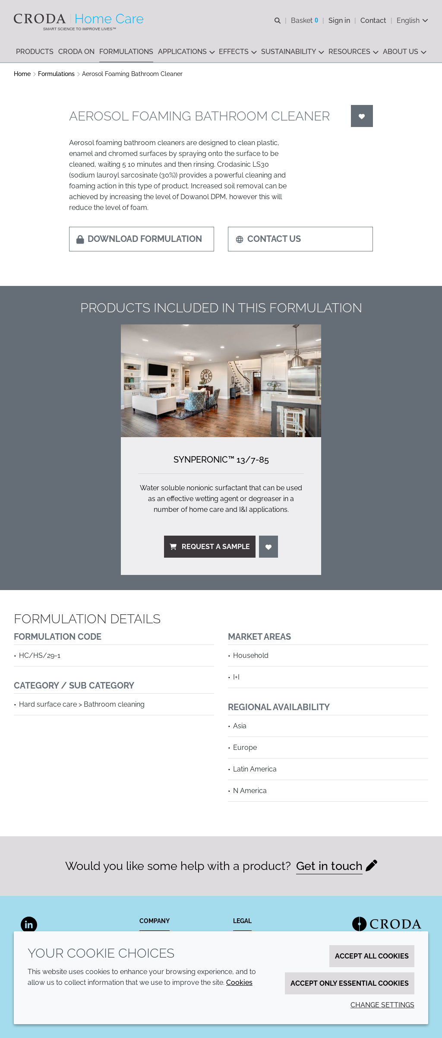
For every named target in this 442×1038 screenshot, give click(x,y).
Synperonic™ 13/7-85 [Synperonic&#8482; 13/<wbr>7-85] (221, 459)
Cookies (239, 982)
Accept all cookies (372, 956)
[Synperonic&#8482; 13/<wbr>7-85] (221, 380)
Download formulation (139, 239)
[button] (35, 52)
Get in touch (329, 866)
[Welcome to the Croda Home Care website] (79, 18)
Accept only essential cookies (349, 983)
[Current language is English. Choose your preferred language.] (412, 20)
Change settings (382, 1005)
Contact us (268, 239)
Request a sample (210, 547)
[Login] (362, 116)
